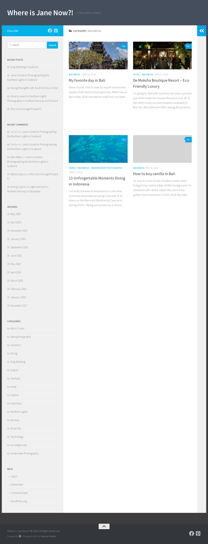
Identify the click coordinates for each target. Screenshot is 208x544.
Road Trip (15, 428)
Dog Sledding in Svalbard (24, 67)
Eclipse (14, 370)
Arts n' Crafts (17, 328)
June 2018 (16, 255)
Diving (72, 168)
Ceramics (15, 345)
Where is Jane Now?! (40, 12)
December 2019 (18, 230)
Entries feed (16, 484)
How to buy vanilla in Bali (154, 173)
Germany (15, 378)
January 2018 (18, 297)
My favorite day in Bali (87, 80)
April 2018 (15, 272)
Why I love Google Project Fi (25, 109)
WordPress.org (18, 501)
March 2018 (16, 280)
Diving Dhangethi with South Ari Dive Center (34, 88)
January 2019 (18, 239)
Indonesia (74, 74)
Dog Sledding (17, 361)
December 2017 (18, 305)
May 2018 (15, 264)
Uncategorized (18, 445)
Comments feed (19, 493)
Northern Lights (19, 411)
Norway (14, 420)
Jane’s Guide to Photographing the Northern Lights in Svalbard (27, 161)
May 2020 (15, 214)
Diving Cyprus (18, 187)
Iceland (14, 395)
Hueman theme (48, 536)
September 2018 (19, 247)
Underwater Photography (106, 168)
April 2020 (15, 222)
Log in (13, 476)
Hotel (136, 74)
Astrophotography (20, 336)
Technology (17, 436)
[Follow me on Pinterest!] (56, 30)
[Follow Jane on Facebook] (50, 30)
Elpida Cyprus (18, 174)
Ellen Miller (16, 157)
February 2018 (18, 289)
